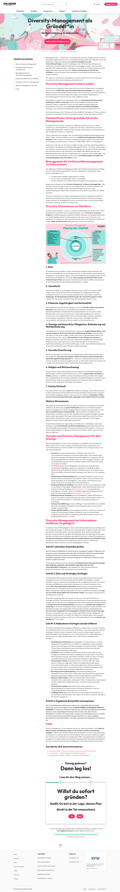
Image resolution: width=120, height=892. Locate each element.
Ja (71, 816)
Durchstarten (49, 11)
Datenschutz (102, 889)
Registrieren (111, 4)
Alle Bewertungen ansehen (75, 837)
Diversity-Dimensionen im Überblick (27, 78)
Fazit (17, 89)
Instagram (73, 858)
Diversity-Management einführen (27, 85)
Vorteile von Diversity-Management (27, 82)
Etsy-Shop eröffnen (44, 862)
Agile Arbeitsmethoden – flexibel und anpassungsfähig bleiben (69, 755)
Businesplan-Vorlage (44, 858)
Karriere (16, 875)
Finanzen (63, 11)
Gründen (35, 11)
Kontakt (16, 858)
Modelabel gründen (44, 874)
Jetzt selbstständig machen (57, 41)
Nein (80, 816)
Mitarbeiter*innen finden (82, 493)
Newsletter (74, 862)
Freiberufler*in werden (45, 878)
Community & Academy (80, 11)
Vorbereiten (21, 11)
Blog (15, 854)
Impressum (91, 889)
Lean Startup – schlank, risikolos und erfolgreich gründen (67, 753)
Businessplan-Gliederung (46, 870)
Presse (16, 879)
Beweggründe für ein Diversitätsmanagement (24, 74)
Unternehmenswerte (81, 489)
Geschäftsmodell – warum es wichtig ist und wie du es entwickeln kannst (72, 751)
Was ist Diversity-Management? (26, 64)
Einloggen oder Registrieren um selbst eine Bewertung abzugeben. (76, 834)
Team (15, 870)
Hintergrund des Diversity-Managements (24, 68)
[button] (97, 4)
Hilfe (15, 862)
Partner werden (19, 866)
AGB (84, 889)
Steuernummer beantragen (46, 866)
